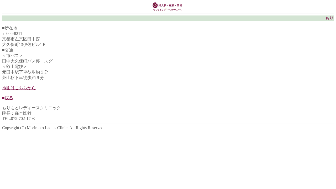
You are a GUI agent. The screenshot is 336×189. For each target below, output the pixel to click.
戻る (9, 98)
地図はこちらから (19, 88)
